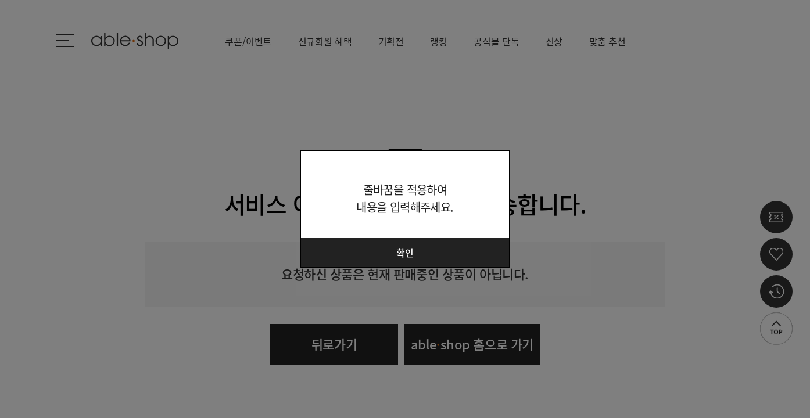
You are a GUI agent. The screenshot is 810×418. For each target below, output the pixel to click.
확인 (405, 253)
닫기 (493, 166)
